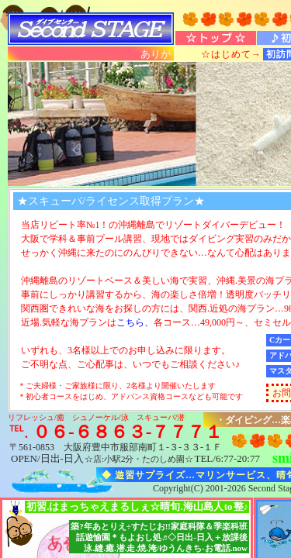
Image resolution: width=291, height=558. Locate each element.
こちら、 (135, 322)
